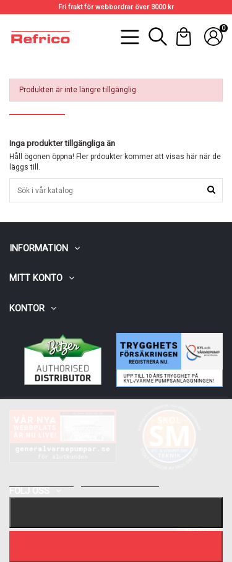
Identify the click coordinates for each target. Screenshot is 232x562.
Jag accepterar (115, 546)
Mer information (41, 481)
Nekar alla (116, 512)
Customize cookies (120, 481)
